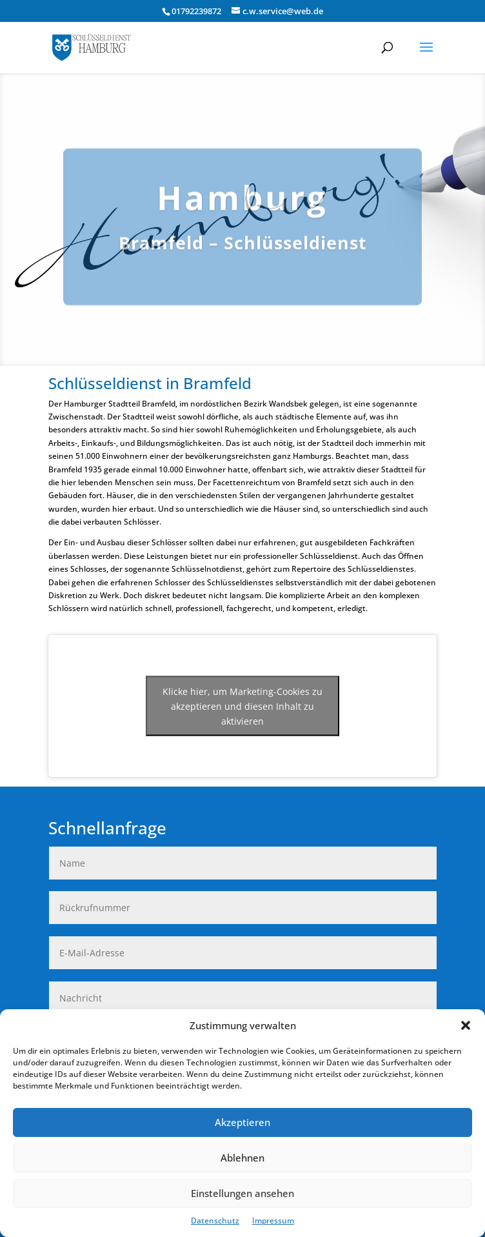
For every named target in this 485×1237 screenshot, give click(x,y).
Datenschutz (215, 1220)
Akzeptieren (242, 1122)
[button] (465, 1025)
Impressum (273, 1220)
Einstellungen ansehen (242, 1193)
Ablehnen (242, 1157)
